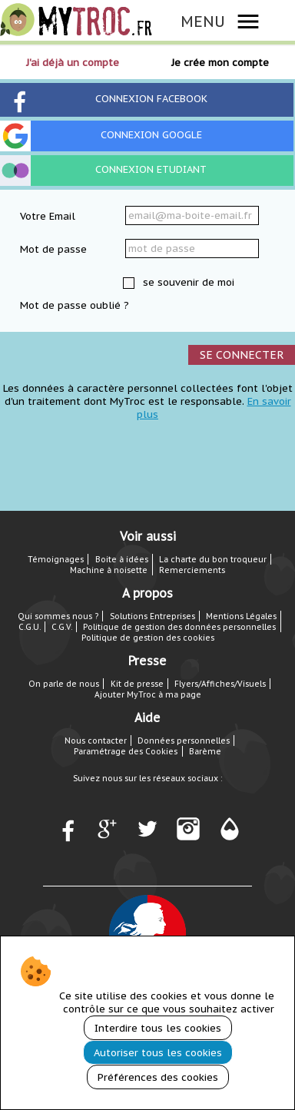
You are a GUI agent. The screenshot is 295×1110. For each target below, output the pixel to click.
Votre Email (47, 216)
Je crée (220, 62)
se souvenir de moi (187, 282)
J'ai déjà (72, 62)
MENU (203, 21)
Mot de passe (53, 249)
